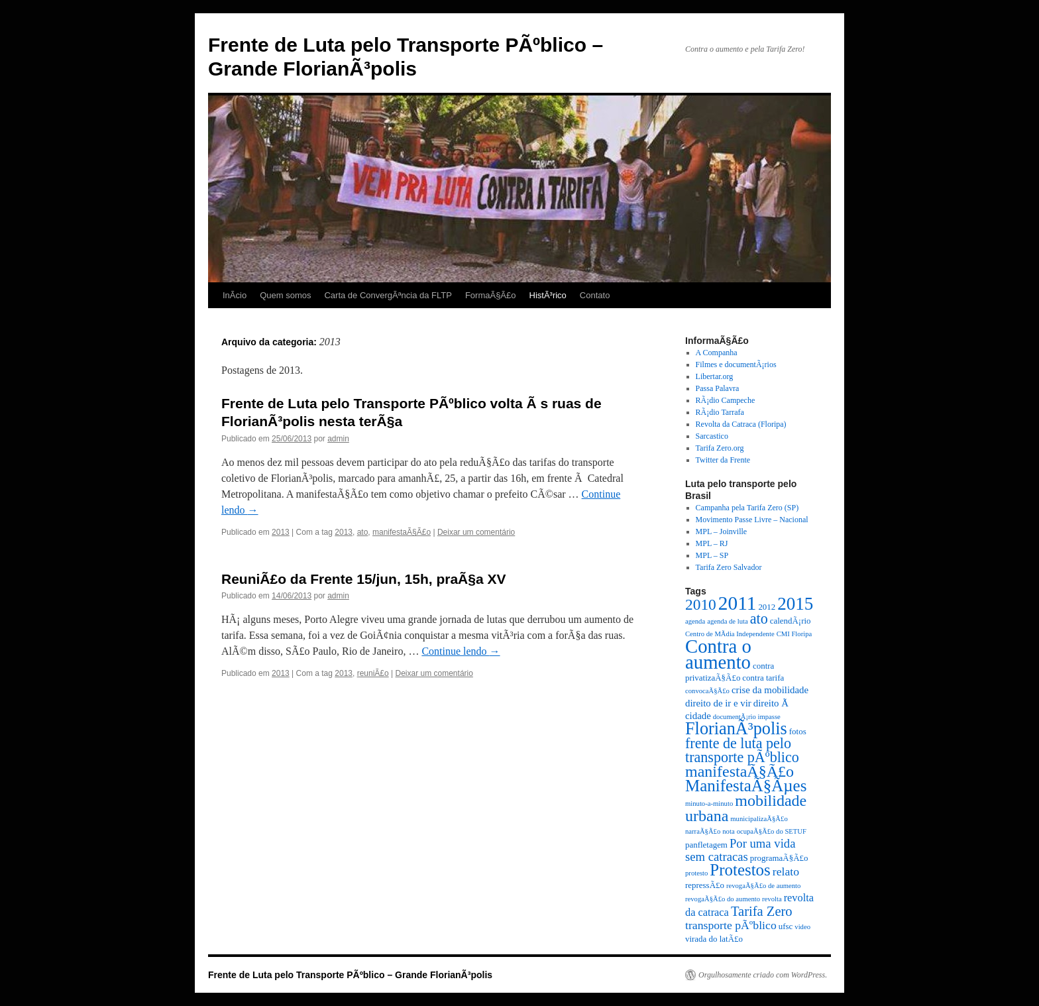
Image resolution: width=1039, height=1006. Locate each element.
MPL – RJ (712, 543)
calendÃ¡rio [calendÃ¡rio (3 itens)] (790, 621)
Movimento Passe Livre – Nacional (752, 519)
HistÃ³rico (548, 295)
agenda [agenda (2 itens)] (695, 621)
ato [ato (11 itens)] (759, 618)
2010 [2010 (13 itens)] (700, 604)
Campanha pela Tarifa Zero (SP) (747, 507)
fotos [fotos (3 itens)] (797, 731)
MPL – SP (712, 555)
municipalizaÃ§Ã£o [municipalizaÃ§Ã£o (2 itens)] (758, 818)
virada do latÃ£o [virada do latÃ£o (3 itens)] (714, 939)
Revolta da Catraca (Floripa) (741, 424)
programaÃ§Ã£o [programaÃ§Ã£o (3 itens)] (779, 858)
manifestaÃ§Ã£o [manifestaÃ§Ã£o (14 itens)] (739, 771)
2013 (281, 532)
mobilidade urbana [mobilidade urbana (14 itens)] (745, 808)
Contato (595, 295)
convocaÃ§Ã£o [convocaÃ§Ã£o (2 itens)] (707, 691)
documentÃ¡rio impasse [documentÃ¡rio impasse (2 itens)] (747, 716)
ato (362, 532)
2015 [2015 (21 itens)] (795, 604)
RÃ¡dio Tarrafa (720, 412)
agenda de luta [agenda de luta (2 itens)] (727, 621)
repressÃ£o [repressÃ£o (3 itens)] (704, 885)
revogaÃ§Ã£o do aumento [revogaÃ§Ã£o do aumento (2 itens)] (722, 899)
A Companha (717, 352)
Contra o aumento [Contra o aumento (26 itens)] (718, 654)
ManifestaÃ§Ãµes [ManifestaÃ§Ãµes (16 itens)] (745, 786)
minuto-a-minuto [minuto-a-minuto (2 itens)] (709, 803)
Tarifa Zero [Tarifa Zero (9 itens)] (762, 911)
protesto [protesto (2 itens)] (696, 873)
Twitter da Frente (723, 460)
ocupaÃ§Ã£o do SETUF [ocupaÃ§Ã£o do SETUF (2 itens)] (771, 831)
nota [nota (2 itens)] (728, 831)
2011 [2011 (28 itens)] (737, 603)
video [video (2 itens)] (802, 926)
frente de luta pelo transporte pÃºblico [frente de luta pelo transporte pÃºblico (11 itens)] (742, 750)
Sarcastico (712, 436)
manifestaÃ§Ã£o (401, 532)
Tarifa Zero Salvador (729, 567)
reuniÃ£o (373, 673)
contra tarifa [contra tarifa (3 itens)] (763, 678)
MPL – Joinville (721, 531)
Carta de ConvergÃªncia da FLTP (387, 295)
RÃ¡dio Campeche (725, 400)
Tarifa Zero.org (720, 448)
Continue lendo (460, 651)
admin (338, 438)
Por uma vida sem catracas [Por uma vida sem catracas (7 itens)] (740, 850)
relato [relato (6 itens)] (786, 871)
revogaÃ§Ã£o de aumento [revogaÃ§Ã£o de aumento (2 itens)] (763, 885)
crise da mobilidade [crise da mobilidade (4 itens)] (770, 690)
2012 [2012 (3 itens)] (766, 607)
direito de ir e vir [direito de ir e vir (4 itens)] (718, 703)
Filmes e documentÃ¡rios (736, 364)
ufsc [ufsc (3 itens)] (786, 926)
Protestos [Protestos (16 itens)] (740, 870)
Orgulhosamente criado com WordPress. (762, 974)
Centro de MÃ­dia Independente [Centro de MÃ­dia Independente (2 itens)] (730, 634)
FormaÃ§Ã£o (490, 295)
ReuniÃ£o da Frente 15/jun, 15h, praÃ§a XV (363, 579)
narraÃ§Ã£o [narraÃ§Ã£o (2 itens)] (702, 831)
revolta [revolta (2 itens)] (772, 899)
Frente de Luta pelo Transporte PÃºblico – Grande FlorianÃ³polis (350, 975)
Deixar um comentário (476, 532)
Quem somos (285, 295)
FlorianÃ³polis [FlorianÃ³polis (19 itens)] (736, 728)
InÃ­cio (234, 295)
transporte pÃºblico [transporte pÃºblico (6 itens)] (731, 925)
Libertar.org (715, 376)
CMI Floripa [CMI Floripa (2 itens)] (794, 634)
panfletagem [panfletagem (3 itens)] (706, 845)
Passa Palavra (717, 388)
